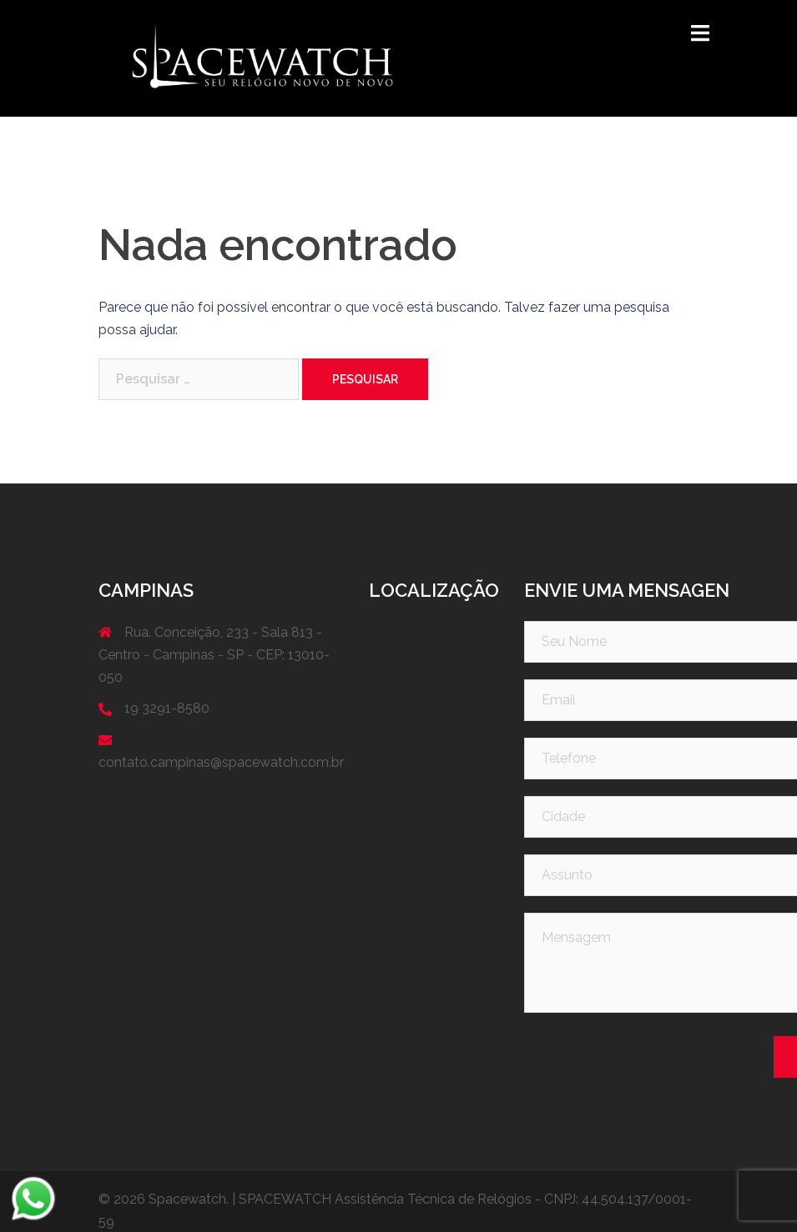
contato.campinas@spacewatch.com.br (221, 762)
